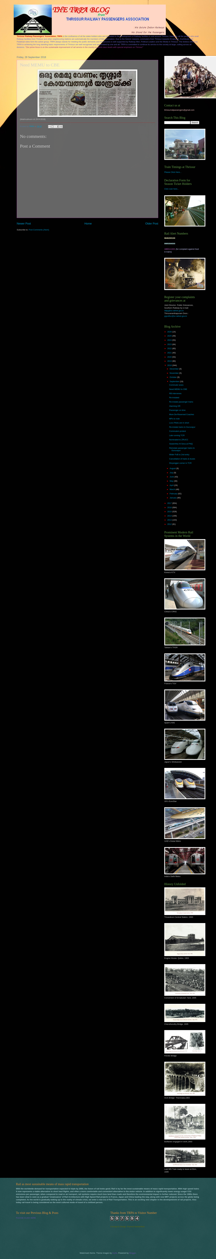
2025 (169, 336)
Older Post (151, 223)
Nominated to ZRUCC (178, 440)
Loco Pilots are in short (179, 423)
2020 (169, 357)
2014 (169, 516)
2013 (169, 520)
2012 (169, 524)
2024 (169, 340)
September (175, 381)
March (173, 489)
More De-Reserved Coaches (181, 414)
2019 (169, 361)
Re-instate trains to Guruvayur (182, 427)
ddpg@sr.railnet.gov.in (174, 310)
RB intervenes (175, 393)
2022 (169, 348)
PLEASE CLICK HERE (26, 1218)
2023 (169, 344)
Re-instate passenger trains (181, 402)
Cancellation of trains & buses (182, 459)
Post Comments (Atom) (39, 230)
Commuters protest (177, 431)
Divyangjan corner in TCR (180, 463)
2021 (169, 353)
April (172, 485)
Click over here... (171, 189)
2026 (169, 332)
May (172, 481)
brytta (114, 1253)
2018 (169, 365)
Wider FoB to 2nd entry (179, 454)
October (173, 377)
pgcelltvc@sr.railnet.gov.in (175, 316)
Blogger (132, 1253)
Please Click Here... (172, 172)
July (172, 472)
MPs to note (174, 419)
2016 (169, 507)
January (173, 498)
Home (88, 223)
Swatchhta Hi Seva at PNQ (181, 444)
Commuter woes (176, 385)
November (174, 373)
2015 (169, 511)
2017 (169, 503)
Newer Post (24, 223)
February (174, 493)
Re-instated (174, 397)
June (172, 477)
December (174, 369)
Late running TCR (177, 435)
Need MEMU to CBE (178, 389)
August (173, 468)
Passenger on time (177, 410)
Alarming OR (174, 406)
